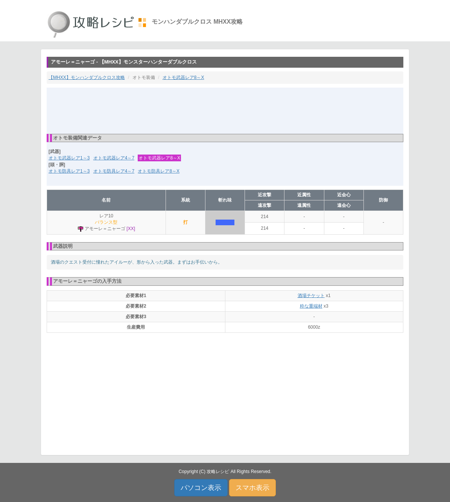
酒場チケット (311, 295)
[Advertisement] (225, 110)
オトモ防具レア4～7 (113, 171)
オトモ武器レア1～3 (69, 158)
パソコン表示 (201, 487)
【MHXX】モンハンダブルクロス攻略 (87, 77)
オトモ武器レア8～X (183, 77)
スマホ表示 (252, 487)
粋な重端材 (311, 306)
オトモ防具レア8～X (158, 171)
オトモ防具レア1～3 (69, 171)
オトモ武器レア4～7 (113, 158)
